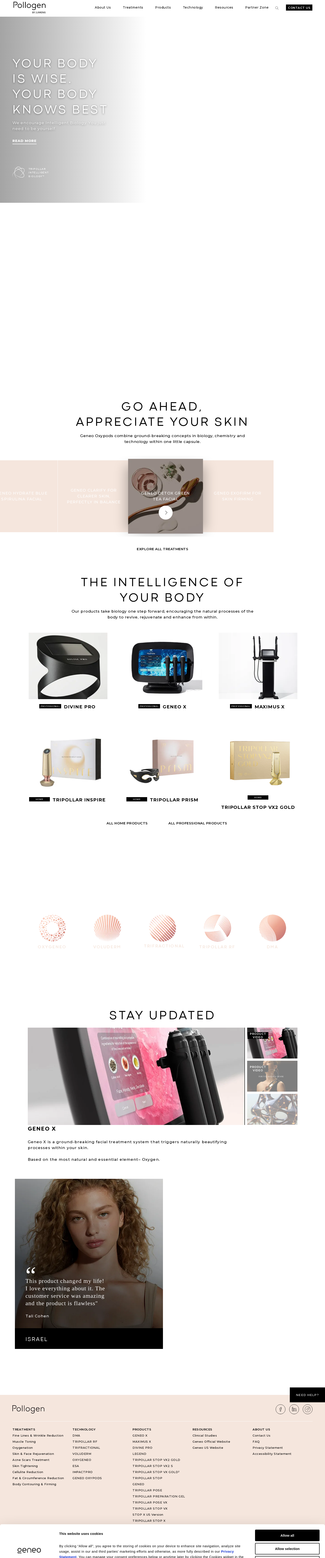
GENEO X (140, 1435)
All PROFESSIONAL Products (197, 823)
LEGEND (139, 1453)
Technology (193, 7)
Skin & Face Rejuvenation (33, 1453)
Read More (24, 141)
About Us (103, 7)
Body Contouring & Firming (34, 1484)
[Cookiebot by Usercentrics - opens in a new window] (29, 1549)
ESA (75, 1466)
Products (163, 7)
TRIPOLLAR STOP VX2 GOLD (156, 1460)
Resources (224, 7)
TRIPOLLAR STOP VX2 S (152, 1466)
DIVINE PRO (142, 1447)
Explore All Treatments (162, 549)
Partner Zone (257, 7)
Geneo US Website (208, 1447)
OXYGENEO (81, 1460)
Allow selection (287, 1516)
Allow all (287, 1503)
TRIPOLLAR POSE (147, 1490)
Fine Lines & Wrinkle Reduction (37, 1435)
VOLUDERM (81, 1453)
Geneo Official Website (211, 1441)
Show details (236, 1549)
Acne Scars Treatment (30, 1460)
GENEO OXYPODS (87, 1478)
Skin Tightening (25, 1466)
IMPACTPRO (82, 1472)
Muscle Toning (24, 1441)
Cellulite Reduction (27, 1472)
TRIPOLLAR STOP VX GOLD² (156, 1472)
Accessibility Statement (272, 1453)
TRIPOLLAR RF (84, 1441)
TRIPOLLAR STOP (147, 1478)
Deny (287, 1529)
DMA (76, 1435)
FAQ (256, 1441)
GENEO (138, 1484)
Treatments (133, 7)
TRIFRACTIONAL (86, 1447)
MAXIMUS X (141, 1441)
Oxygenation (22, 1447)
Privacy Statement (268, 1447)
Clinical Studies (205, 1435)
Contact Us (299, 7)
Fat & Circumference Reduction (38, 1478)
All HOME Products (127, 823)
